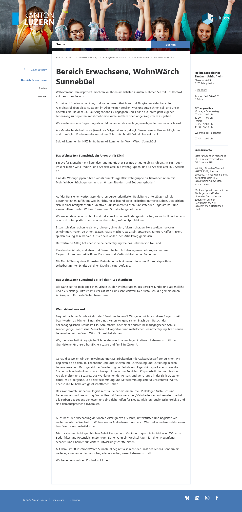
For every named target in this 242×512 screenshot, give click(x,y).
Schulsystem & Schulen (114, 57)
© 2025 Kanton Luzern (35, 499)
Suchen (171, 44)
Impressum (58, 499)
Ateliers (43, 88)
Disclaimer (75, 499)
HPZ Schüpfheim (35, 69)
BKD (71, 57)
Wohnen (42, 96)
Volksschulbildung (88, 57)
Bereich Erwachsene (34, 80)
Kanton (59, 57)
